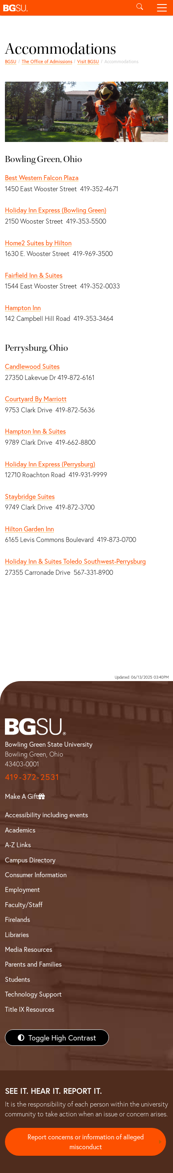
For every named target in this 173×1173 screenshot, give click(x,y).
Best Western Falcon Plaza (41, 177)
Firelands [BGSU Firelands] (17, 919)
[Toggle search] (140, 8)
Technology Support (33, 994)
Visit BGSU (88, 61)
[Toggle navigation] (162, 8)
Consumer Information (36, 874)
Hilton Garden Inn (29, 528)
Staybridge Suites (30, 496)
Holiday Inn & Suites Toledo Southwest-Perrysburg (75, 561)
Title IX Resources (29, 1009)
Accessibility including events (46, 814)
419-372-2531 (32, 776)
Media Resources (28, 949)
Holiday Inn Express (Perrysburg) (50, 464)
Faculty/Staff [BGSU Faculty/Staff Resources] (23, 904)
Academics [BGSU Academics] (20, 829)
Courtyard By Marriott (36, 398)
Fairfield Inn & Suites (33, 275)
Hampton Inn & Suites (35, 431)
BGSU (10, 61)
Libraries (17, 934)
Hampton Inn (23, 307)
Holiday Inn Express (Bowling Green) (55, 210)
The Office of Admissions (47, 61)
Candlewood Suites (32, 366)
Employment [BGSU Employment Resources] (22, 889)
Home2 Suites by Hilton (38, 242)
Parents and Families (33, 964)
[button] (64, 7)
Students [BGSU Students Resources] (17, 979)
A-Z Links (18, 844)
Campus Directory (30, 859)
